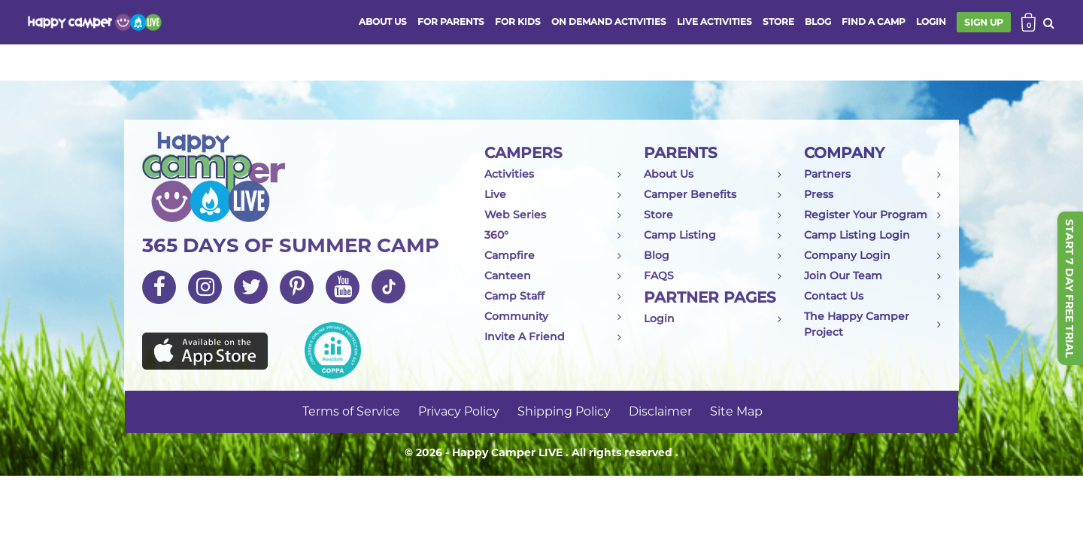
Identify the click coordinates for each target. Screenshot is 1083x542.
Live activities (714, 21)
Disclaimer (660, 411)
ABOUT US (383, 21)
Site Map (736, 411)
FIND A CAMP (874, 21)
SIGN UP (983, 22)
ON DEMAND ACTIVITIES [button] (608, 21)
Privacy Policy (458, 411)
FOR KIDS (518, 21)
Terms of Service (351, 411)
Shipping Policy (564, 411)
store (778, 21)
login (931, 21)
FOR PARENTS (450, 21)
